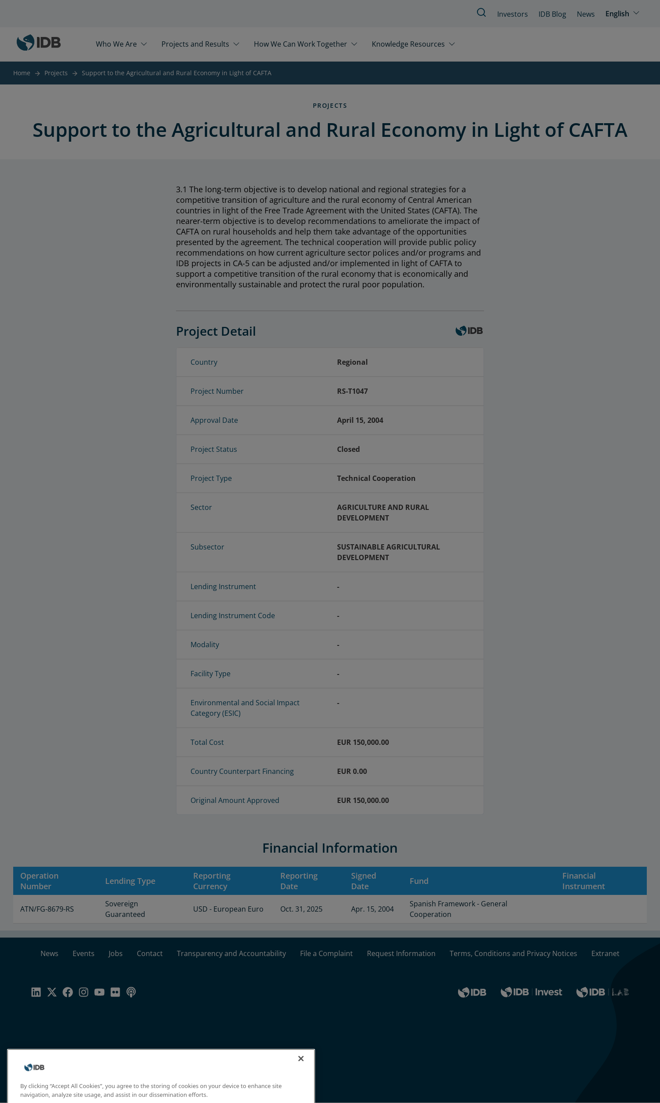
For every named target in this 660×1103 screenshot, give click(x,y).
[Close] (301, 1067)
